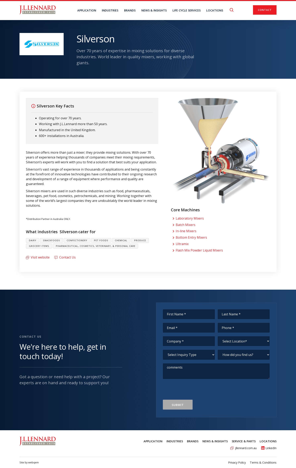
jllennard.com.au (246, 448)
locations (214, 10)
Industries (110, 10)
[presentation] (193, 392)
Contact (265, 10)
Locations (268, 441)
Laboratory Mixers (190, 218)
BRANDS (130, 10)
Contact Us (67, 257)
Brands (192, 441)
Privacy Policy (237, 462)
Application (86, 10)
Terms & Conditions (263, 462)
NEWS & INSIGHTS (154, 10)
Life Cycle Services (186, 10)
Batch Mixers (185, 225)
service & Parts (244, 441)
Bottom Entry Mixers (191, 237)
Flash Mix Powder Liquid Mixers (199, 250)
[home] (37, 9)
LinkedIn (271, 448)
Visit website (40, 257)
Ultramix (182, 244)
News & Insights (215, 441)
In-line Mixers (186, 231)
